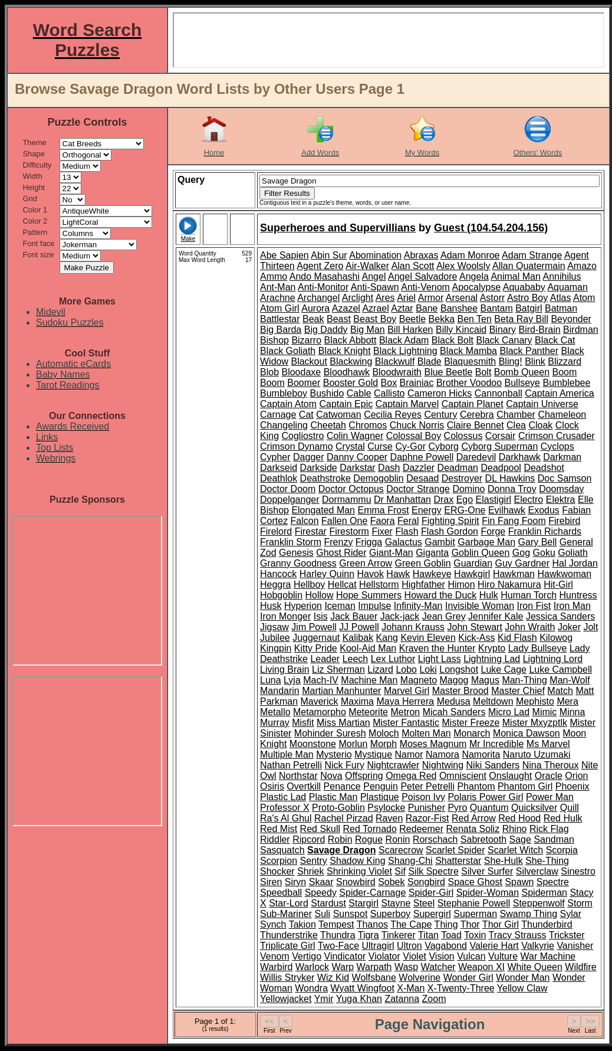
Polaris (463, 797)
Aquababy (524, 287)
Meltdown (493, 701)
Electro (528, 500)
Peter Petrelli (427, 786)
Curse (380, 446)
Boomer (303, 383)
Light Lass (439, 659)
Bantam (497, 308)
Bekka (442, 319)
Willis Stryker (287, 978)
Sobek (391, 882)
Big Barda (280, 330)
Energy (427, 510)
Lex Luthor (393, 659)
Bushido (327, 393)
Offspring (364, 776)
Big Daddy (326, 330)
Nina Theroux (550, 765)
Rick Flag (549, 829)
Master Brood (460, 691)
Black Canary (504, 340)
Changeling (284, 425)
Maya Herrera (405, 701)
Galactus (403, 542)
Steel (424, 903)
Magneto (418, 680)
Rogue (369, 839)
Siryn (295, 882)
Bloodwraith (397, 372)
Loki (427, 669)
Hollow (319, 595)
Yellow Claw (522, 988)
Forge (493, 531)
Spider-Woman (487, 893)
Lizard (380, 669)
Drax (443, 500)
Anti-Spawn (375, 287)
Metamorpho (319, 712)
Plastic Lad (283, 797)
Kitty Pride (315, 648)
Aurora (315, 308)
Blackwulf (395, 361)
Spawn (519, 882)
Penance (342, 786)
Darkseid (278, 468)
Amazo (582, 266)
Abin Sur (329, 255)
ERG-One (464, 510)
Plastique (379, 797)
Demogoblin (378, 478)
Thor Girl (500, 924)
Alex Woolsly (463, 266)
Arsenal (462, 298)
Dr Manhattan (402, 500)
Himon (461, 584)
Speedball (281, 893)
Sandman (554, 839)
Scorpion (278, 861)
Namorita (481, 754)
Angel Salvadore (422, 276)
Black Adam (404, 340)
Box (389, 383)
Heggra (275, 584)
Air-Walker (367, 266)
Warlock (312, 967)
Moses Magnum (433, 744)
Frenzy (338, 542)
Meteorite (368, 712)
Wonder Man (523, 978)
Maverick (319, 701)
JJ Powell (359, 627)
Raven (389, 818)
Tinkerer (398, 935)
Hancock (278, 574)
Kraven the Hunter (437, 648)
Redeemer (421, 829)
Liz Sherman (338, 669)
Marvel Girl (406, 691)
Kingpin (275, 648)
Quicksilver (534, 808)
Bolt (483, 372)
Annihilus (561, 276)
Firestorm (349, 531)
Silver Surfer (487, 871)
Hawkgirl (472, 574)
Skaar (321, 882)
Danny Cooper (357, 457)
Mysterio (333, 754)
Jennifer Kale (495, 616)
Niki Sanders (493, 765)
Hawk (398, 574)
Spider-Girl (431, 893)
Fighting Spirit (450, 521)
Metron (405, 712)
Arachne (277, 298)
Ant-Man (277, 287)
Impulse (374, 606)
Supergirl (432, 914)
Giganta (432, 553)
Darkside (318, 468)
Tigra (368, 935)
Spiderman (544, 893)
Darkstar (357, 468)
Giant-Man (391, 553)
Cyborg (443, 446)
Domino (468, 489)
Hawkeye (432, 574)
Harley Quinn (327, 574)
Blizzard (564, 361)
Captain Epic (346, 404)
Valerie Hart (493, 946)
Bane (426, 308)
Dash (389, 468)
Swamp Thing (529, 914)
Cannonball (498, 393)
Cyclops (557, 446)
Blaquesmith (470, 361)
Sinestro (578, 871)
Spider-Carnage (372, 893)
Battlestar (280, 319)
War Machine (548, 956)
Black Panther (528, 351)
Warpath (374, 967)
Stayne (395, 903)
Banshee (459, 308)
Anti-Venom (425, 287)
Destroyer (462, 478)
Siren (271, 882)
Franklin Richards (544, 531)
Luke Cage (504, 669)
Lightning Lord (553, 659)
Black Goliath (287, 351)
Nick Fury (344, 765)
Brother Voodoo (469, 383)
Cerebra (477, 415)
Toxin (475, 935)
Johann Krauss (413, 627)
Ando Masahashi (324, 276)
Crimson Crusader (556, 436)
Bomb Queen (522, 372)
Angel (374, 276)
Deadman (457, 468)
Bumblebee (566, 383)
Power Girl (501, 797)
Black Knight (344, 351)
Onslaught (510, 776)
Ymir (324, 999)
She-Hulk (503, 861)
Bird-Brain (540, 330)
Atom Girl (280, 308)
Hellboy (309, 584)
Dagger (308, 457)
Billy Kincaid (461, 330)
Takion (302, 924)
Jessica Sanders (560, 616)
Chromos (367, 425)
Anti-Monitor (323, 287)
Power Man (550, 797)
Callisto (389, 393)
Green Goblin (423, 563)
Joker (569, 627)
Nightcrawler (393, 765)
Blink (535, 361)
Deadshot (544, 468)
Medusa (453, 701)
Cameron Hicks (439, 393)
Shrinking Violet (359, 871)
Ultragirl (378, 946)
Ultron (409, 946)
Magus (485, 680)
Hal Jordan (574, 563)
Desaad (422, 478)
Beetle (412, 319)
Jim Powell (313, 627)
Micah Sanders (454, 712)
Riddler (275, 839)
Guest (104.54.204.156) (491, 228)
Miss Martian (343, 723)
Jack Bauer (353, 616)
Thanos (372, 924)
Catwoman (338, 415)
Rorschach (435, 839)
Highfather (423, 584)
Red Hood (519, 818)
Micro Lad (508, 712)
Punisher (426, 808)
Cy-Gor (410, 446)
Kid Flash (517, 638)
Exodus (544, 510)
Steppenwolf (539, 903)
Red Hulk (563, 818)
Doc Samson (565, 478)
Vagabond (446, 946)
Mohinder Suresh (330, 733)
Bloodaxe (301, 372)
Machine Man (369, 680)
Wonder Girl (468, 978)
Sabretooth (483, 839)
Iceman (339, 606)
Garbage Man (486, 542)
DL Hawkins (510, 478)
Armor (431, 298)
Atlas (560, 298)
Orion (576, 776)
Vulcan (471, 956)
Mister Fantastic (406, 723)
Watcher (438, 967)
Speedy (321, 893)
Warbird (276, 967)
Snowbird (356, 882)
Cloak (540, 425)
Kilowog (555, 638)
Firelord (276, 531)
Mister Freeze (471, 723)
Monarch (471, 733)
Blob (269, 372)
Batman (561, 308)
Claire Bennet (475, 425)
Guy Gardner (522, 563)
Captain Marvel (407, 404)
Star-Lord (288, 903)
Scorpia (562, 850)
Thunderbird (546, 924)
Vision (441, 956)
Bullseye (522, 383)
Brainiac (417, 383)
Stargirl (363, 903)
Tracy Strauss (518, 935)
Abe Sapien (284, 255)
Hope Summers (369, 595)
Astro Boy (527, 298)
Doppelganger (290, 500)
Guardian (472, 563)
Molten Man (426, 733)
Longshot (458, 669)
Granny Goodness (298, 563)
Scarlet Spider (455, 850)
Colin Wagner (355, 436)
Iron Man (572, 606)
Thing (446, 924)
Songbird (426, 882)
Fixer (382, 531)
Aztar (402, 308)
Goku (544, 553)
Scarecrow (401, 850)
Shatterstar (458, 861)
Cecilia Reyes (393, 415)
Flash (406, 531)
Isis (321, 616)
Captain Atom (288, 404)
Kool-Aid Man (368, 648)
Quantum (489, 808)
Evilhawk (506, 510)
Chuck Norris (417, 425)
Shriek (310, 871)
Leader (325, 659)
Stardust (328, 903)
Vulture (503, 956)
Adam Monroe (470, 255)
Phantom (476, 786)
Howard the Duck (440, 595)
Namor (409, 754)
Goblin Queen (481, 553)
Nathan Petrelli (291, 765)
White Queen (534, 967)
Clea (516, 425)
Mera (567, 701)
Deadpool (501, 468)
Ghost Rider (341, 553)
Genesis (296, 553)
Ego (464, 500)
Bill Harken (410, 330)
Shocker (277, 871)
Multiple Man (287, 754)
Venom (274, 956)
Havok (370, 574)
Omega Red (411, 776)
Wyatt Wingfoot (362, 988)
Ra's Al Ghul (286, 818)
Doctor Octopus (351, 489)
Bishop (274, 340)
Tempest (336, 924)
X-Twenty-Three (461, 988)
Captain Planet (473, 404)
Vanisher (575, 946)
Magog (454, 680)
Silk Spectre (433, 871)
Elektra (560, 500)
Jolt (590, 627)
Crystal (350, 446)
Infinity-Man (418, 606)
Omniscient (462, 776)
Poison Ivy (423, 797)
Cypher (275, 457)
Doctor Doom (287, 489)
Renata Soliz (472, 829)
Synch (273, 924)
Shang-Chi (410, 861)
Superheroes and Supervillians (338, 228)
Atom (584, 298)
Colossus (463, 436)
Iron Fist (534, 606)
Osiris (272, 786)
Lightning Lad (491, 659)
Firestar (311, 531)
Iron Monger (285, 616)
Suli (322, 914)
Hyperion (303, 606)
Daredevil (476, 457)
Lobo (406, 669)
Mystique (373, 754)
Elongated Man (323, 510)
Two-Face (338, 946)
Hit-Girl (558, 584)
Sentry (313, 861)
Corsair (500, 436)
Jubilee (275, 638)
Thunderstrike (289, 935)
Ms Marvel (548, 744)
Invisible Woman (479, 606)
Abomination (375, 255)
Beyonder (571, 319)
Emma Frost (383, 510)
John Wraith (530, 627)
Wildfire (580, 967)
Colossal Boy (413, 436)
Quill (569, 808)
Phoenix (572, 786)
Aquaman (567, 287)
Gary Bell (537, 542)
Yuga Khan (359, 999)
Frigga (369, 542)
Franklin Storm (290, 542)
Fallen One (344, 521)
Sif (400, 871)
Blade (429, 361)
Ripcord (308, 839)
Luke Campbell (560, 669)
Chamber (515, 415)
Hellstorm (379, 584)
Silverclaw (537, 871)
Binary (502, 330)
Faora (382, 521)
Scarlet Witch (515, 850)
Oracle (548, 776)
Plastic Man (333, 797)
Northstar (298, 776)
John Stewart (475, 627)
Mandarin (280, 691)
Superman (475, 914)
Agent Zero (320, 266)
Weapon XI (481, 967)
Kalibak (358, 638)
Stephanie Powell (474, 903)
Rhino (514, 829)
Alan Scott (413, 266)
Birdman (580, 330)
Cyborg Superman (499, 446)
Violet (414, 956)
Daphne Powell (422, 457)
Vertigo (306, 956)
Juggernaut (316, 638)
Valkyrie (537, 946)
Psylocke (386, 808)
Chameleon (562, 415)
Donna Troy (512, 489)
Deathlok (278, 478)
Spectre (553, 882)
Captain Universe (542, 404)
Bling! (510, 361)
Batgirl (528, 308)
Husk (270, 606)
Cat (306, 415)
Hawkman (514, 574)
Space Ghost (475, 882)
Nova (331, 776)
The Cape (411, 924)
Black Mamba (468, 351)
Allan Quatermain (528, 266)
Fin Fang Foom (513, 521)
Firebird (564, 521)
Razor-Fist (427, 818)
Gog (521, 553)
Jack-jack (400, 616)
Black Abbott (350, 340)
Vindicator (345, 956)
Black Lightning (405, 351)
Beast (339, 319)
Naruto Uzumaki (537, 754)
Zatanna (401, 999)
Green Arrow (365, 563)
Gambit (440, 542)
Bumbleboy (283, 393)
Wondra (311, 988)
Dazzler (419, 468)
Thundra (338, 935)
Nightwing (442, 765)
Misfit (303, 723)
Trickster (567, 935)
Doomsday (561, 489)
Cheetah (328, 425)
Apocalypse (476, 287)
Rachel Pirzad (343, 818)
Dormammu (346, 500)
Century (440, 415)
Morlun (352, 744)
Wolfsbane (374, 978)
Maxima (357, 701)
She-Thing (547, 861)
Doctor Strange (418, 489)
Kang (387, 638)
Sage (520, 839)
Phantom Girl (525, 786)
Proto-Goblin (338, 808)
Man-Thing (524, 680)
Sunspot (350, 914)
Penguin (380, 786)
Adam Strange (532, 255)
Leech (355, 659)
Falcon (305, 521)
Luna (270, 680)
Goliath (573, 553)
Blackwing (351, 361)
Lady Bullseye (537, 648)
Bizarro (306, 340)
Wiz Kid (333, 978)
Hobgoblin (281, 595)
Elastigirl (493, 500)
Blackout (309, 361)
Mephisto (535, 701)
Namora (442, 754)
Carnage (278, 415)
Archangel (318, 298)
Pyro (457, 808)
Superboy (390, 914)
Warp (343, 967)
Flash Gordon (449, 531)
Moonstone (312, 744)
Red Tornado (370, 829)
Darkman (562, 457)
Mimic (544, 712)
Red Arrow (474, 818)
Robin (340, 839)
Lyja (292, 680)
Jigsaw (274, 627)
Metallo (275, 712)
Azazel (346, 308)
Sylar (570, 914)
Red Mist (278, 829)
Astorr (492, 298)
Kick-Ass (476, 638)
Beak (313, 319)
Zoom (434, 999)
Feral (408, 521)
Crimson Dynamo (296, 446)
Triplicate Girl (287, 946)
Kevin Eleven (427, 638)
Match (560, 691)
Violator (384, 956)
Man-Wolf (570, 680)
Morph (383, 744)
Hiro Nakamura (509, 584)
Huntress (578, 595)
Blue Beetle (448, 372)
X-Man (411, 988)
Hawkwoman (564, 574)
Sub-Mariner (286, 914)
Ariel (406, 298)
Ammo (273, 276)
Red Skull (320, 829)
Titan (428, 935)
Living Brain (285, 669)
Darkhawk (520, 457)
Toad (451, 935)
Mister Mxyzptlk (534, 723)
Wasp (406, 967)
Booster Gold (350, 383)
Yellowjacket (285, 999)
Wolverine (419, 978)
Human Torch (529, 595)
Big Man (367, 330)
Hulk (488, 595)
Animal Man (515, 276)
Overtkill (304, 786)
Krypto (491, 648)
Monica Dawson (526, 733)
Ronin (398, 839)
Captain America (559, 393)
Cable (359, 393)
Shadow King (357, 861)
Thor (470, 924)
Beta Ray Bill (521, 319)
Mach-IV (320, 680)
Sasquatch (282, 850)
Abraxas (421, 255)
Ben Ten (474, 319)
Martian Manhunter (341, 691)
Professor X (285, 808)
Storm (580, 903)
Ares (385, 298)
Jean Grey (444, 616)
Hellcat (342, 584)
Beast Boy (374, 319)
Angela (474, 276)
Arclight (357, 298)
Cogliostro (302, 436)
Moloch (383, 733)
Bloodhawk (347, 372)
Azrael (375, 308)
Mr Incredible (496, 744)
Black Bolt (452, 340)
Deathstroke (325, 478)
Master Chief (518, 691)
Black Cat (555, 340)
